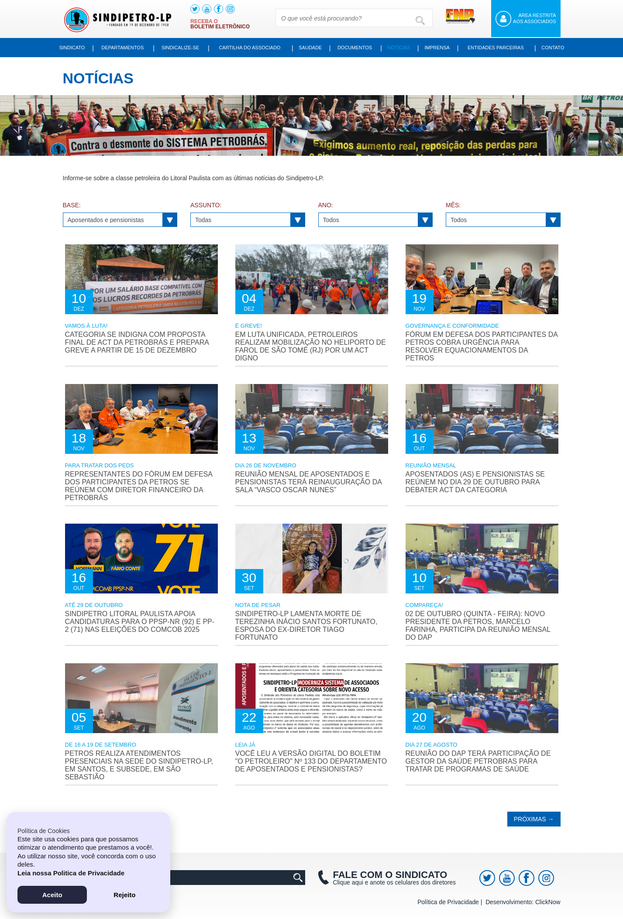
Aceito (52, 894)
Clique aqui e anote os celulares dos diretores (388, 879)
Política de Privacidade (450, 902)
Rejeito (124, 894)
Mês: (452, 206)
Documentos (356, 48)
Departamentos (122, 48)
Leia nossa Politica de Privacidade (72, 873)
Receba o (220, 24)
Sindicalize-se (179, 48)
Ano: (326, 206)
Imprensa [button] (439, 48)
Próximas (534, 819)
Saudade (311, 48)
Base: (71, 206)
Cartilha (249, 48)
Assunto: (205, 206)
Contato (552, 48)
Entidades (496, 48)
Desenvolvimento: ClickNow (523, 902)
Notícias (401, 48)
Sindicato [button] (72, 48)
